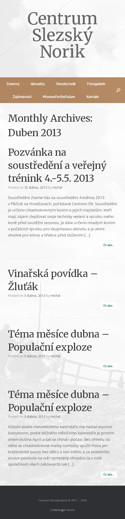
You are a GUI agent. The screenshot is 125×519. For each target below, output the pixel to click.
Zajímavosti (22, 96)
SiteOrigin (59, 510)
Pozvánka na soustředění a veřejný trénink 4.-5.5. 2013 (57, 165)
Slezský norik (66, 83)
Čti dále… (108, 245)
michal (57, 187)
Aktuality (38, 83)
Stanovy (13, 83)
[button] (118, 90)
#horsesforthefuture (59, 96)
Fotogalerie (96, 83)
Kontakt (92, 96)
